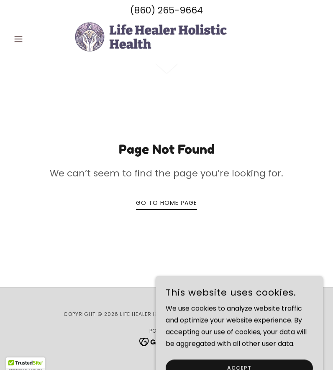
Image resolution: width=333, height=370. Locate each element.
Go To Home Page (166, 203)
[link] (166, 37)
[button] (33, 39)
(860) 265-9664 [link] (166, 10)
